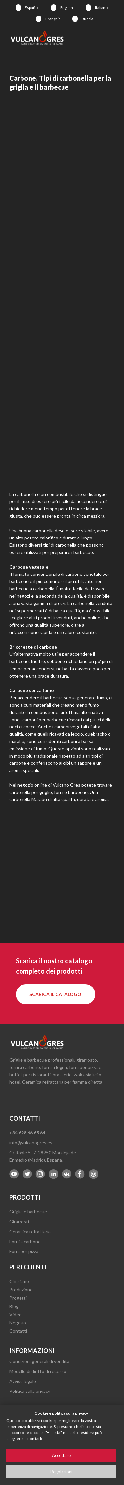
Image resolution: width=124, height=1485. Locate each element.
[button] (55, 994)
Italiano (101, 7)
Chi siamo (19, 1281)
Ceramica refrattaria (30, 1231)
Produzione (21, 1289)
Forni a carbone (25, 1241)
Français (53, 18)
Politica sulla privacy (29, 1391)
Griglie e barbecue (28, 1211)
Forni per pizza (23, 1251)
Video (15, 1314)
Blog (14, 1306)
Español (32, 7)
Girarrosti (19, 1221)
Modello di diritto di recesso (37, 1371)
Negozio (17, 1322)
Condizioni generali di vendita (39, 1361)
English (66, 7)
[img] (18, 7)
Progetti (18, 1298)
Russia (87, 18)
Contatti (18, 1331)
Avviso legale (22, 1381)
